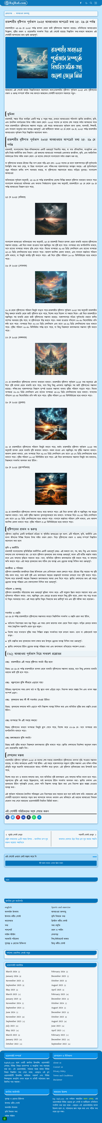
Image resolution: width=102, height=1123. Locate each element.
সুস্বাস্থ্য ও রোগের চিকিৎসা (14, 1098)
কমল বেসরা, (89, 1098)
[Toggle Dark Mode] (86, 3)
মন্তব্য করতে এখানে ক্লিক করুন (51, 863)
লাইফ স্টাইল (10, 1116)
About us (57, 1062)
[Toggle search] (91, 3)
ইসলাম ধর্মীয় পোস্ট (12, 1103)
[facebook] (80, 3)
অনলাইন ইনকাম (11, 1107)
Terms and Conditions (63, 1075)
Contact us (58, 1067)
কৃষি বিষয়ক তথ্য (11, 1111)
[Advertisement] (52, 892)
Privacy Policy (59, 1071)
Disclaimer (57, 1079)
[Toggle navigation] (95, 3)
